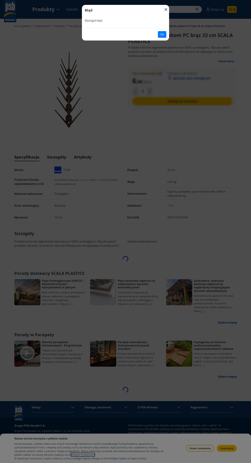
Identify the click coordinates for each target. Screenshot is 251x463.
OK (162, 34)
